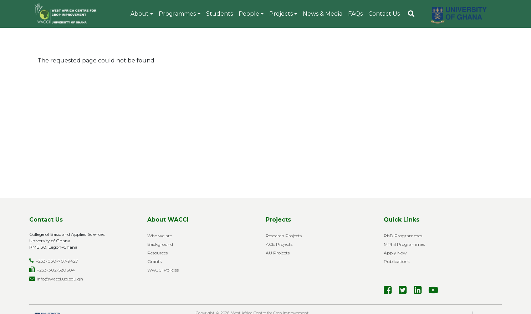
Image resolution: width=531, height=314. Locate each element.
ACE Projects (279, 244)
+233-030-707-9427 (57, 261)
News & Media (322, 13)
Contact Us (384, 13)
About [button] (140, 13)
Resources (157, 252)
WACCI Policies (163, 270)
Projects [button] (281, 13)
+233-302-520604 (56, 270)
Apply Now (395, 252)
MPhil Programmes (404, 244)
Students (219, 13)
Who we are (159, 235)
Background (160, 244)
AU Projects (278, 252)
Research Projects (284, 235)
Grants (154, 261)
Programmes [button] (177, 13)
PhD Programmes (403, 235)
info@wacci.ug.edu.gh (60, 279)
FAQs (355, 13)
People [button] (249, 13)
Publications (396, 261)
